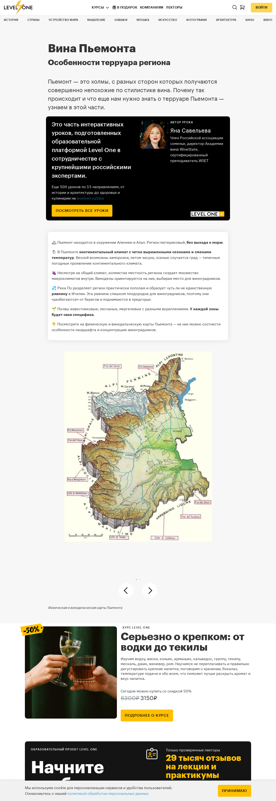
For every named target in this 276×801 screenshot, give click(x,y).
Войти (261, 7)
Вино (267, 20)
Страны (34, 20)
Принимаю (234, 791)
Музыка (143, 20)
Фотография (196, 20)
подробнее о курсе (147, 715)
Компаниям (151, 7)
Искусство (167, 20)
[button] (136, 579)
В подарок (124, 7)
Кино (249, 20)
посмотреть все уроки (82, 211)
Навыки (121, 20)
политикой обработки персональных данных (107, 794)
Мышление (96, 20)
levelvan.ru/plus (90, 198)
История (11, 20)
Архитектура (226, 20)
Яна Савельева (190, 131)
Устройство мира (63, 20)
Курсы (98, 7)
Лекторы (174, 7)
